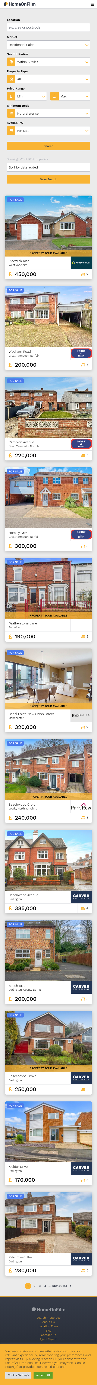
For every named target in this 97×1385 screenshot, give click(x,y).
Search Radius (17, 54)
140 (59, 1286)
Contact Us (48, 1334)
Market (12, 37)
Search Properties (48, 1317)
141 (65, 1286)
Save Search (48, 179)
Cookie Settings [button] (18, 1375)
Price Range (16, 88)
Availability (15, 123)
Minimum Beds (18, 105)
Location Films (48, 1326)
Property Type (17, 71)
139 (54, 1286)
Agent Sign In (48, 1339)
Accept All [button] (43, 1375)
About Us (48, 1322)
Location (13, 19)
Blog (48, 1330)
